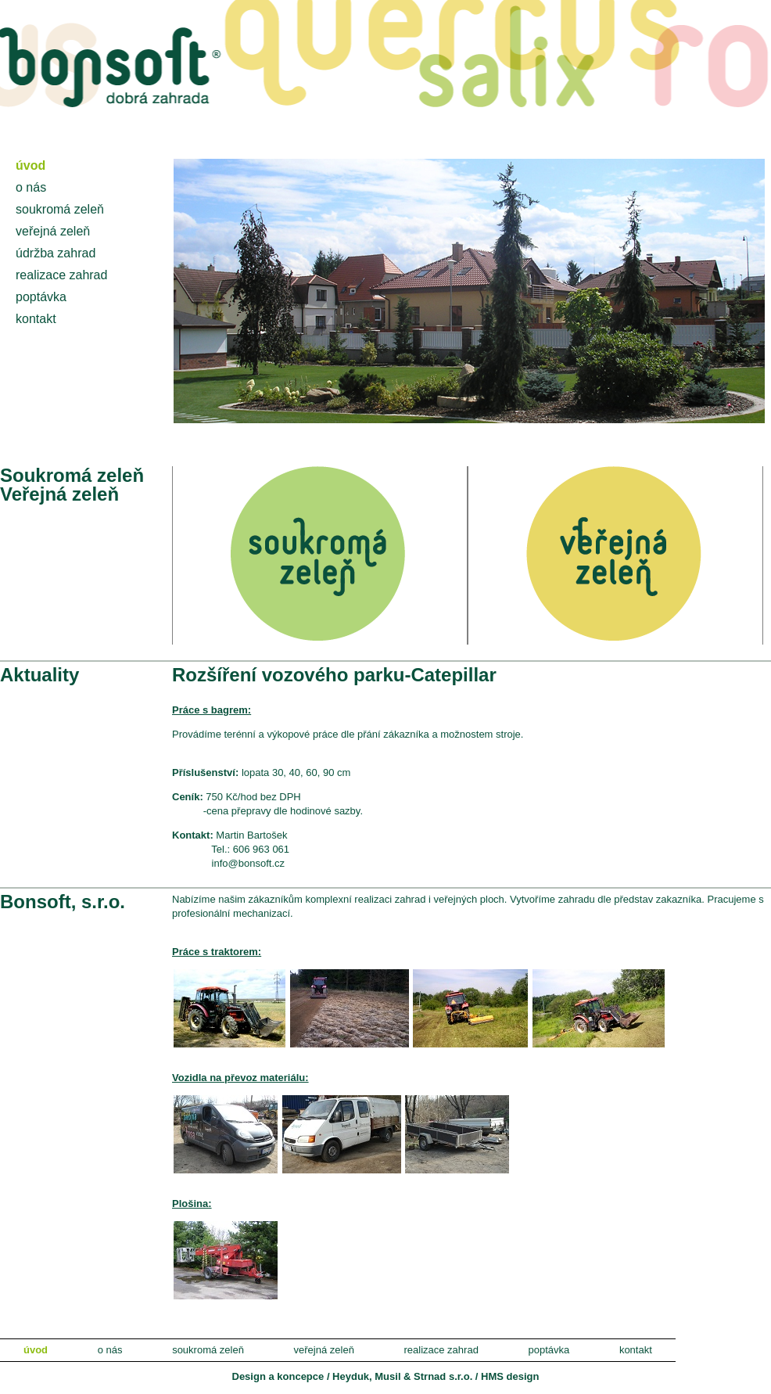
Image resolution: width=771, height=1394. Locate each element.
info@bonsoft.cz (248, 863)
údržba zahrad (55, 253)
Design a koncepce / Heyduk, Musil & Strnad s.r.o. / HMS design (386, 1376)
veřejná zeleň (53, 231)
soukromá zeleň (60, 209)
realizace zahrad (61, 275)
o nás (31, 187)
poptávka (41, 297)
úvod (30, 165)
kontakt (36, 318)
